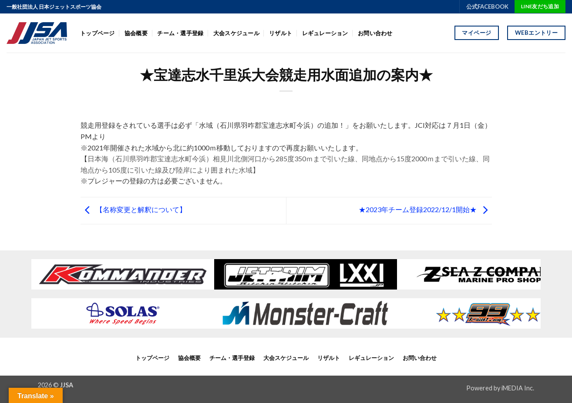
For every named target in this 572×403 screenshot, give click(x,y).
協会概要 (136, 33)
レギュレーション (325, 33)
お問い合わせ (375, 33)
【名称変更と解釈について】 (133, 209)
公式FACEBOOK (487, 6)
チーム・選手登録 (180, 33)
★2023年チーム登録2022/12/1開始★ (425, 209)
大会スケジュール (236, 33)
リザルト (280, 33)
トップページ (97, 33)
